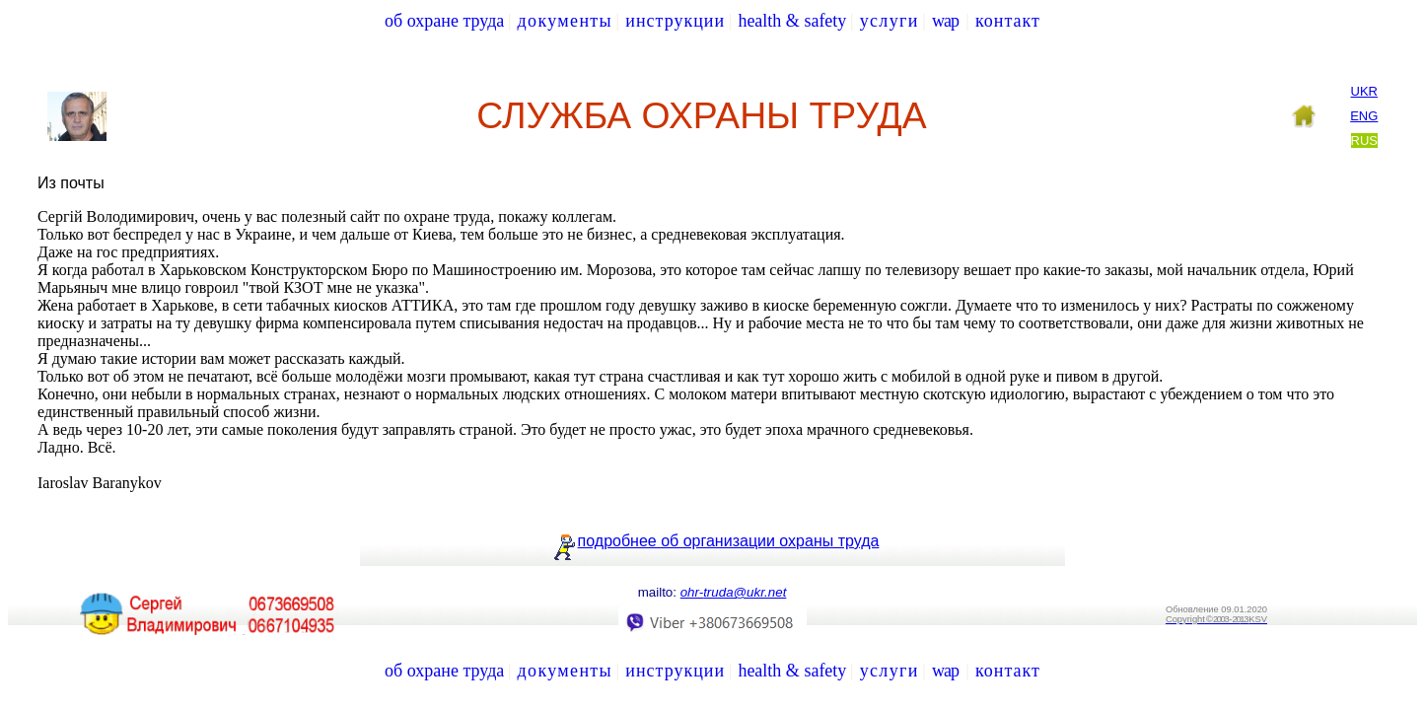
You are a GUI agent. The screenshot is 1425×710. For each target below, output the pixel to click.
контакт (1007, 21)
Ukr (1364, 91)
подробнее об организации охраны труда (729, 540)
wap (945, 21)
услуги (889, 21)
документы (565, 21)
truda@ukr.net (733, 592)
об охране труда (444, 21)
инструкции (675, 21)
